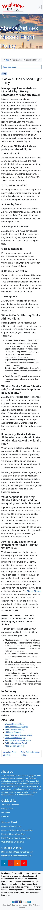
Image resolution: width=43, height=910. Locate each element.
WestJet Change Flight (14, 724)
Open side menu (9, 67)
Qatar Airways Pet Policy (11, 826)
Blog (7, 60)
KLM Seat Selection (13, 732)
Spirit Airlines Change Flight (16, 727)
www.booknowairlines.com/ (21, 856)
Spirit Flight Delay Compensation (18, 735)
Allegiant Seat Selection (14, 746)
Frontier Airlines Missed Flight (13, 834)
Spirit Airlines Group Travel (16, 743)
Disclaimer (5, 812)
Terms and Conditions (10, 805)
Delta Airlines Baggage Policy (30, 753)
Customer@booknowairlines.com (19, 852)
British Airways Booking (14, 729)
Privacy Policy (7, 809)
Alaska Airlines (34, 591)
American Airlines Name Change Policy (17, 830)
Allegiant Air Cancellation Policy (18, 740)
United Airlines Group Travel (12, 842)
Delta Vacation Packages (15, 738)
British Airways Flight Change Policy (16, 838)
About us (5, 816)
